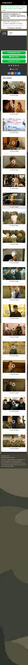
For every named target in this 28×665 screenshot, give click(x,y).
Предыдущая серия (14, 52)
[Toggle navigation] (24, 2)
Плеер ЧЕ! (10, 33)
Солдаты (3, 455)
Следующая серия (14, 61)
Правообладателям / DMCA (7, 457)
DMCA (12, 466)
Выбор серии (14, 56)
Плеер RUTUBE (4, 33)
